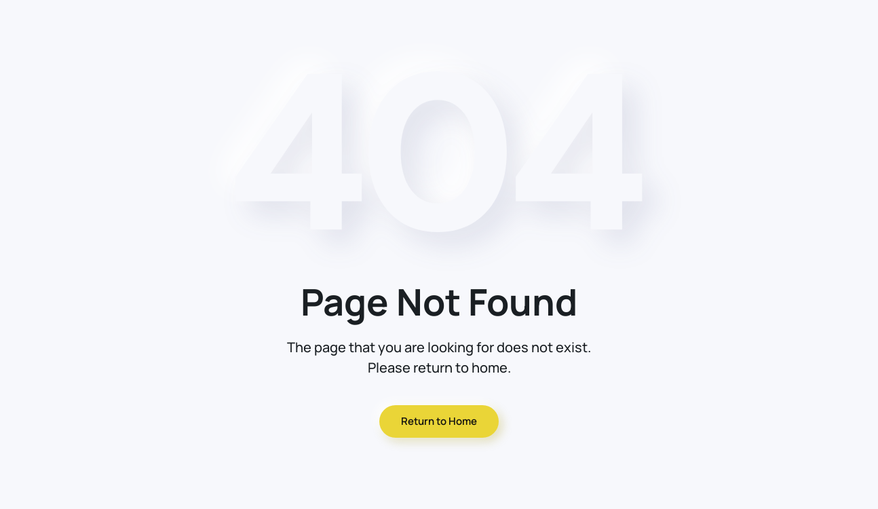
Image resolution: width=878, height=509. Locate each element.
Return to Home (439, 421)
